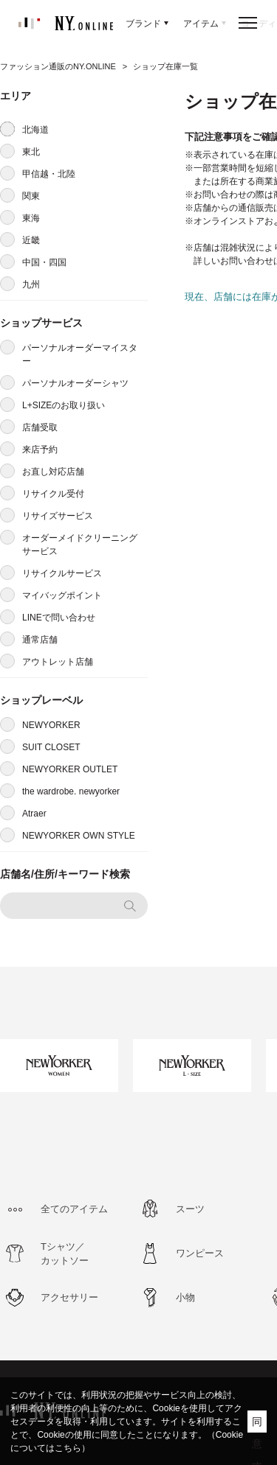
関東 (31, 196)
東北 (31, 152)
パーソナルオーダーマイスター (79, 354)
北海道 (35, 130)
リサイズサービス (57, 516)
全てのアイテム (74, 1208)
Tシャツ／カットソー (65, 1254)
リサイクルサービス (62, 573)
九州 (31, 284)
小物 (185, 1297)
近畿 (31, 240)
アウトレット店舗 (57, 662)
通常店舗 (40, 639)
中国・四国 (44, 262)
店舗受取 (40, 427)
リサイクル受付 (53, 494)
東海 (31, 218)
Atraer (34, 813)
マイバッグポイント (62, 595)
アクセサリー (69, 1297)
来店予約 (40, 449)
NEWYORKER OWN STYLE (78, 836)
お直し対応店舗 (53, 471)
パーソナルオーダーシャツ (75, 383)
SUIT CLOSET (51, 747)
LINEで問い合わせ (58, 617)
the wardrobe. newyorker (71, 791)
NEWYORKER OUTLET (69, 769)
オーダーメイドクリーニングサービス (79, 544)
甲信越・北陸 (48, 174)
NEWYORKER (51, 725)
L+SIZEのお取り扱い (63, 405)
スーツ (190, 1208)
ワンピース (200, 1253)
